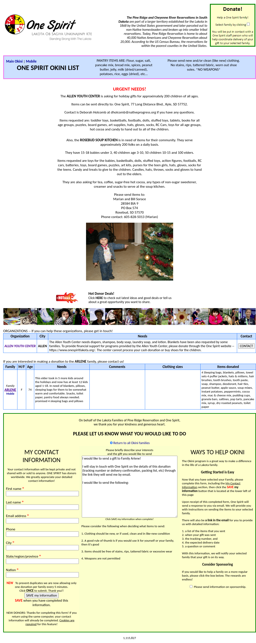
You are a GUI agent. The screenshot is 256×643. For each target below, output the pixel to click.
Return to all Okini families (131, 443)
